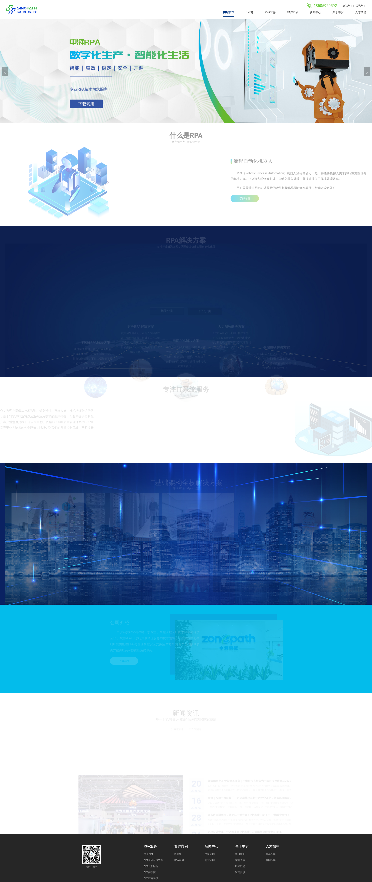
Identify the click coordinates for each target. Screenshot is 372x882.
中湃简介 (240, 854)
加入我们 (347, 5)
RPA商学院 (150, 872)
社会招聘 (271, 854)
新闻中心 (315, 12)
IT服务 (177, 854)
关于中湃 (338, 12)
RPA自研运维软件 (153, 860)
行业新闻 (195, 729)
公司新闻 (177, 729)
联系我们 (361, 5)
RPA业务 (270, 12)
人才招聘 (360, 12)
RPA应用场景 (151, 878)
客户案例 (292, 12)
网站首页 (228, 12)
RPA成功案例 (151, 866)
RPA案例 (179, 860)
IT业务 (250, 12)
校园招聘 (271, 860)
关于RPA (148, 854)
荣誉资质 (240, 860)
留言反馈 (240, 872)
